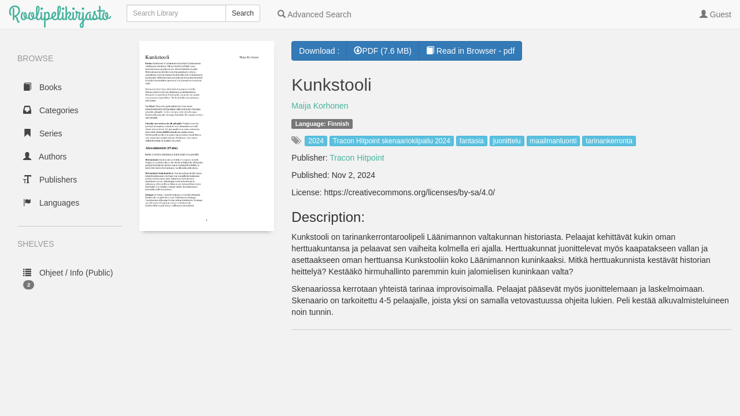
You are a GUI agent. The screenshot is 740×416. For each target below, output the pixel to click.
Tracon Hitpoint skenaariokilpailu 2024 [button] (391, 141)
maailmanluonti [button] (553, 141)
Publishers (50, 179)
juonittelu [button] (507, 141)
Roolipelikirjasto (59, 14)
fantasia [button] (472, 141)
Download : (319, 50)
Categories (51, 110)
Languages (51, 202)
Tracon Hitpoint (357, 157)
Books (42, 87)
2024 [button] (316, 141)
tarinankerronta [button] (609, 141)
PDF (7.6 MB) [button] (383, 50)
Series (42, 133)
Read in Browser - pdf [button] (470, 50)
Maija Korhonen (319, 105)
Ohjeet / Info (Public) (68, 278)
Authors (44, 156)
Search (243, 13)
